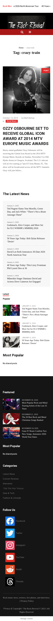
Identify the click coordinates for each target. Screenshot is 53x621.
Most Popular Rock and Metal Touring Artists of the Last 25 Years (34, 406)
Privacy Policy (26, 601)
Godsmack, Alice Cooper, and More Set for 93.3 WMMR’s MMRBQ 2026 (25, 226)
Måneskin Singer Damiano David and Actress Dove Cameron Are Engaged (24, 280)
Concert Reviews (11, 478)
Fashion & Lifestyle (12, 498)
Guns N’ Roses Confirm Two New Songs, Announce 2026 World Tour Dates (34, 434)
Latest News (9, 474)
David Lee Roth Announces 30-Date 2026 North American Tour (26, 253)
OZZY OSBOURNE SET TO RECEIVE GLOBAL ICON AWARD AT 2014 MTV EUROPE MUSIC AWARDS (25, 136)
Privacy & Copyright (12, 608)
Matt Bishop (29, 118)
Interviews (7, 483)
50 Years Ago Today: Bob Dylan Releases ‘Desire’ (26, 240)
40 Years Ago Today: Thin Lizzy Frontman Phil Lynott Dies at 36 (26, 266)
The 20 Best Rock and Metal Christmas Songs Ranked (34, 418)
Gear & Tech (8, 493)
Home (21, 48)
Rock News (12, 121)
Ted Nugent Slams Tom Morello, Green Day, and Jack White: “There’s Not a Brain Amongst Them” (26, 211)
